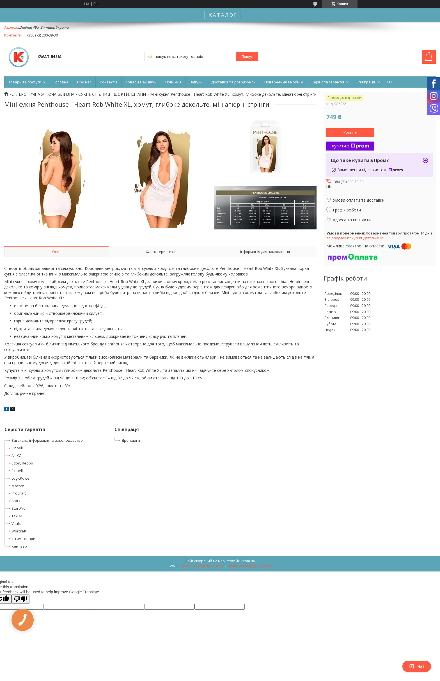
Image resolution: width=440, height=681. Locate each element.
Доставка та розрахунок (233, 82)
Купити (350, 132)
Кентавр (19, 546)
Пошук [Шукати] (247, 56)
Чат (416, 666)
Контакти (108, 82)
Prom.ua (248, 561)
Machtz (18, 485)
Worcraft (19, 531)
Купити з (350, 146)
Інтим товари (23, 538)
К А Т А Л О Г (223, 15)
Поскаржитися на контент (202, 566)
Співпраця (365, 82)
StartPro (19, 508)
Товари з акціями (141, 82)
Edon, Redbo (22, 463)
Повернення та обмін (283, 82)
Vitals (16, 523)
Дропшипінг (132, 440)
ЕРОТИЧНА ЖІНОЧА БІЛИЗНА (46, 94)
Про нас (84, 82)
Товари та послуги (24, 82)
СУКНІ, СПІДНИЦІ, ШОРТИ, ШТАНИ (112, 94)
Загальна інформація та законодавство (47, 440)
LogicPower (21, 478)
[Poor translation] (20, 599)
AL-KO (17, 455)
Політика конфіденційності (250, 566)
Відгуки (196, 82)
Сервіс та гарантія (327, 82)
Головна (61, 82)
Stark (16, 500)
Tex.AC (17, 515)
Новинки (173, 82)
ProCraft (19, 493)
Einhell (17, 447)
